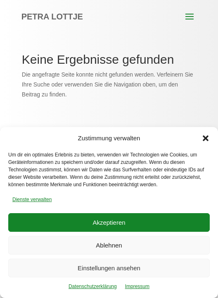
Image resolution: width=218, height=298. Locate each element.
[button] (205, 138)
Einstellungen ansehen (109, 268)
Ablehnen (109, 245)
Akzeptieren (108, 222)
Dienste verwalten (32, 199)
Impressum (137, 286)
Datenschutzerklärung (93, 286)
